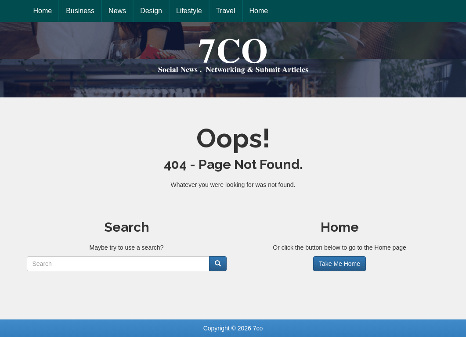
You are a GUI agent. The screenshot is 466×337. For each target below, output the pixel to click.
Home (42, 10)
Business (80, 10)
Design (151, 10)
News (117, 10)
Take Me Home (339, 263)
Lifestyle (189, 10)
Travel (225, 10)
